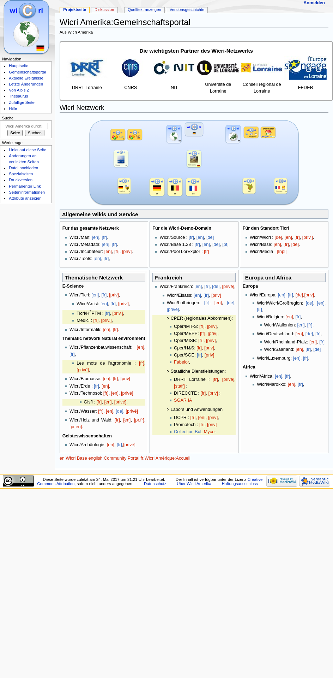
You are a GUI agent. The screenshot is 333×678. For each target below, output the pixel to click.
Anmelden (314, 2)
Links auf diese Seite (27, 150)
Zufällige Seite (22, 102)
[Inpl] (282, 251)
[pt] (225, 244)
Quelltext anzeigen (144, 9)
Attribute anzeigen (25, 198)
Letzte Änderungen (26, 84)
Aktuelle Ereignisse (26, 78)
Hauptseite (18, 66)
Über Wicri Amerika (194, 484)
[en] (95, 237)
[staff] (179, 386)
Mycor (210, 431)
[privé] (83, 369)
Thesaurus (18, 96)
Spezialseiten (21, 174)
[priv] (127, 251)
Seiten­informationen (27, 192)
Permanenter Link (25, 186)
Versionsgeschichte (187, 9)
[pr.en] (75, 426)
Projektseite (74, 9)
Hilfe (13, 108)
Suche (8, 118)
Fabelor (181, 362)
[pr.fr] (139, 420)
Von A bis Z (19, 90)
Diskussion (104, 9)
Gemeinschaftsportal (27, 72)
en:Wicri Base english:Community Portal (99, 458)
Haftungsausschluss (240, 484)
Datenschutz (155, 484)
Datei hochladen (23, 168)
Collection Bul (187, 431)
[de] (210, 237)
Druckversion (20, 180)
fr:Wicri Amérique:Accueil (165, 458)
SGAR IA (183, 400)
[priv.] (307, 237)
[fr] (104, 237)
